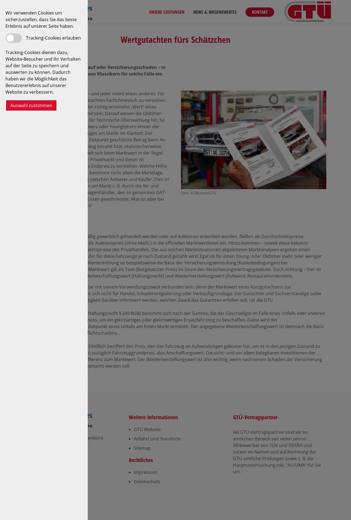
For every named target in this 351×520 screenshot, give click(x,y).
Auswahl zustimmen (31, 105)
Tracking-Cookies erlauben (53, 38)
